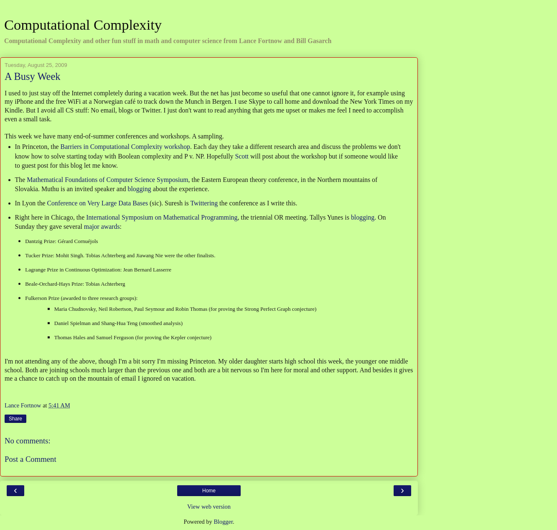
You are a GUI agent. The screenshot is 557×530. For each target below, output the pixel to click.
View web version (209, 506)
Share (15, 419)
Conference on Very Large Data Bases (97, 203)
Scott (242, 156)
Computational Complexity (83, 25)
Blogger (223, 521)
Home (209, 491)
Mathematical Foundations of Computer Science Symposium (107, 179)
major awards (102, 226)
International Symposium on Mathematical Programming (161, 217)
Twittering (204, 203)
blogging (139, 188)
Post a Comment (30, 459)
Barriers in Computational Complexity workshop (125, 146)
